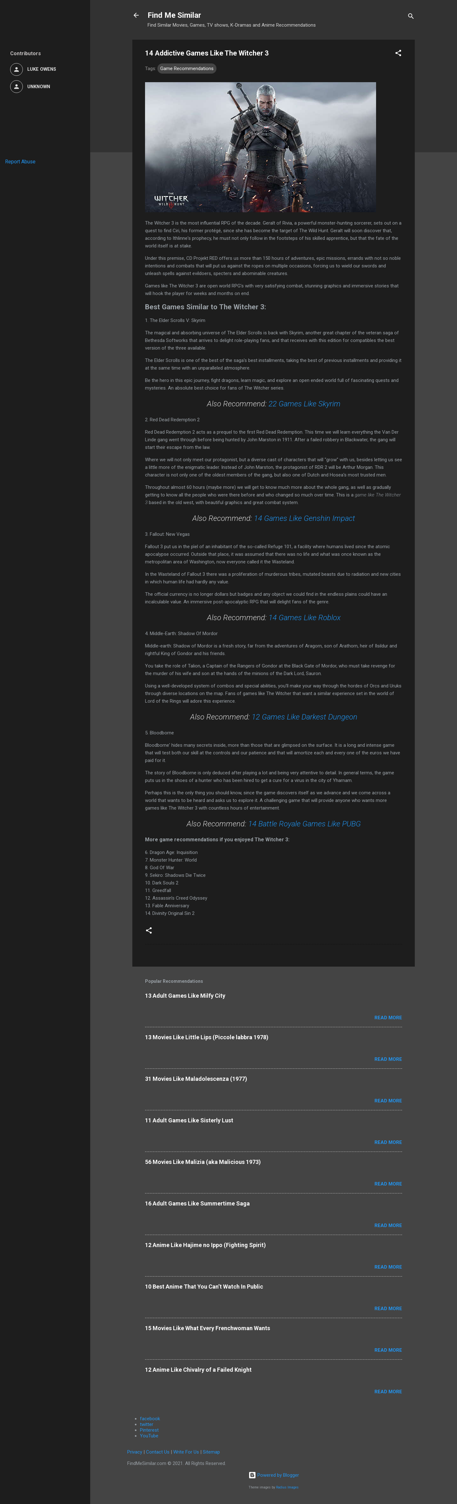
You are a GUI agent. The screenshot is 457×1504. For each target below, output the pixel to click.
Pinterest (149, 1430)
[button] (398, 54)
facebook (150, 1419)
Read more (388, 1018)
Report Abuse (20, 162)
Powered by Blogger (273, 1475)
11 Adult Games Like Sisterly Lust (189, 1120)
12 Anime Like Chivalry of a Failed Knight (198, 1369)
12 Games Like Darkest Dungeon (304, 717)
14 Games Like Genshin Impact (304, 518)
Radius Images (287, 1487)
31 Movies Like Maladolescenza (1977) (196, 1078)
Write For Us (186, 1452)
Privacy (134, 1452)
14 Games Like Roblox (304, 617)
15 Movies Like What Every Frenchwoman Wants (207, 1328)
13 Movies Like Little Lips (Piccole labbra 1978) (206, 1037)
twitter (146, 1424)
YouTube (149, 1436)
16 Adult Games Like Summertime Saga (197, 1203)
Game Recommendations (187, 68)
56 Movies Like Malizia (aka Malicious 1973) (203, 1162)
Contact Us (157, 1452)
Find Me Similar (174, 15)
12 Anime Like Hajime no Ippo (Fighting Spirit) (205, 1245)
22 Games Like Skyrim (304, 403)
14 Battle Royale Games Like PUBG (304, 823)
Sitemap (211, 1452)
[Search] (411, 17)
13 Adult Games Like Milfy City (185, 995)
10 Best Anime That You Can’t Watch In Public (204, 1286)
